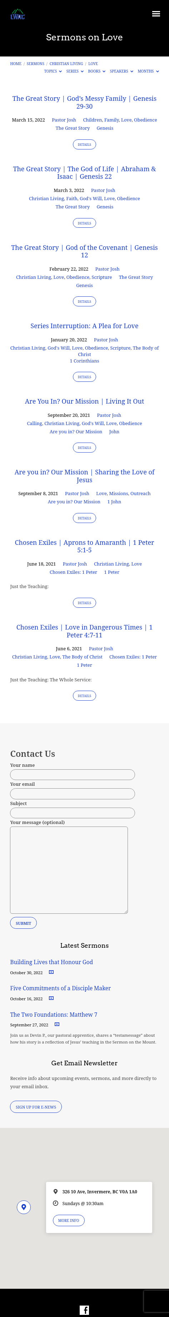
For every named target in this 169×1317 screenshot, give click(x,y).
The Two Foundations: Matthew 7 (54, 1014)
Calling (34, 423)
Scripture (102, 277)
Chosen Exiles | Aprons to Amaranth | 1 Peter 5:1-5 (84, 546)
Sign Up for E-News (36, 1107)
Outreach (140, 493)
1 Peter (111, 572)
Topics (53, 71)
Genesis (104, 128)
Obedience (145, 120)
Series (75, 71)
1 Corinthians (84, 360)
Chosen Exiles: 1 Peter (73, 572)
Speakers (121, 71)
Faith (72, 198)
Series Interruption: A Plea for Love (84, 325)
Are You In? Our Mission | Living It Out (84, 401)
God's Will (91, 198)
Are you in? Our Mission (76, 431)
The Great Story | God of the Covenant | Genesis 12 (84, 251)
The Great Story (73, 128)
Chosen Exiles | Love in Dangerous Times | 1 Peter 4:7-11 (84, 631)
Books (97, 71)
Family (111, 120)
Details (84, 144)
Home (15, 63)
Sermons (35, 63)
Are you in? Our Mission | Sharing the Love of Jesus (85, 476)
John (114, 431)
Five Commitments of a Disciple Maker (60, 988)
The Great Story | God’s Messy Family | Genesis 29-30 (84, 102)
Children (92, 120)
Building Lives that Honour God (51, 962)
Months (148, 71)
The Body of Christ (83, 656)
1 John (114, 501)
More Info (68, 1220)
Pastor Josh (64, 120)
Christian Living (66, 63)
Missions (118, 493)
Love (93, 63)
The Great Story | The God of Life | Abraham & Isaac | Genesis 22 (84, 172)
